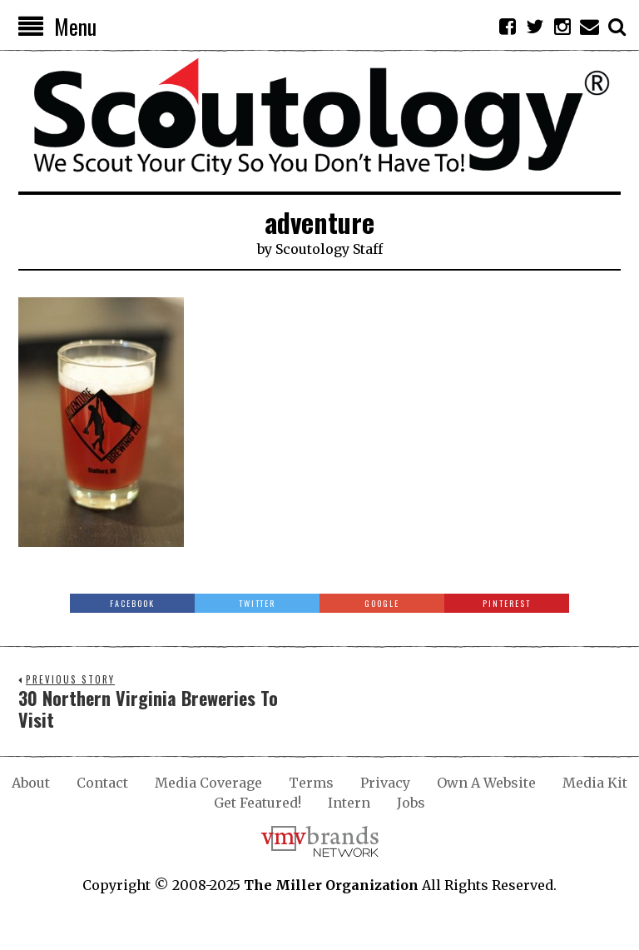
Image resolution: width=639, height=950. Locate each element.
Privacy (385, 782)
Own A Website (486, 782)
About (31, 782)
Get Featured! (257, 802)
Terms (311, 782)
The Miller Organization (331, 885)
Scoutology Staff (329, 249)
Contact (102, 782)
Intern (349, 802)
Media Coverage (208, 782)
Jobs (411, 802)
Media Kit (594, 782)
